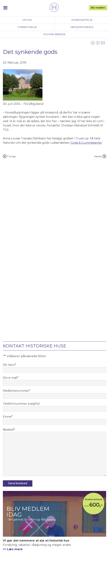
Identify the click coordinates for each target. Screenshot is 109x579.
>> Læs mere (13, 549)
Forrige (9, 156)
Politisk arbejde (54, 34)
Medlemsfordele (82, 27)
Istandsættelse (81, 20)
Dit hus (27, 20)
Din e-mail (11, 377)
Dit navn (9, 364)
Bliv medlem (98, 7)
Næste (100, 156)
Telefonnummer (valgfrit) (21, 403)
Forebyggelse (27, 27)
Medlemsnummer (16, 390)
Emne (8, 416)
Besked (9, 429)
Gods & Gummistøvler (86, 142)
